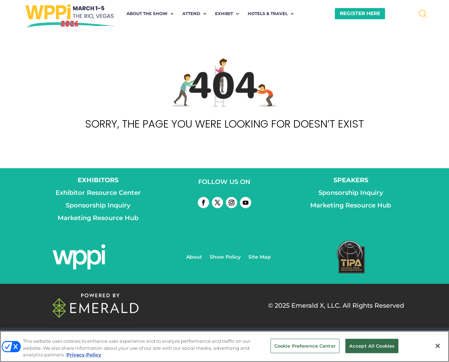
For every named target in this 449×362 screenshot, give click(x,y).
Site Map (259, 257)
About (194, 257)
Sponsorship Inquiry (98, 205)
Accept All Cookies (372, 345)
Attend (191, 13)
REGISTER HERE (360, 13)
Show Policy (225, 257)
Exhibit (224, 13)
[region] (224, 346)
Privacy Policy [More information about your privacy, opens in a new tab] (83, 354)
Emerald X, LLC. (316, 305)
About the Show (147, 13)
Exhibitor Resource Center (98, 193)
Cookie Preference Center (305, 345)
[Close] (437, 346)
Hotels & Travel (268, 13)
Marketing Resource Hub (98, 218)
